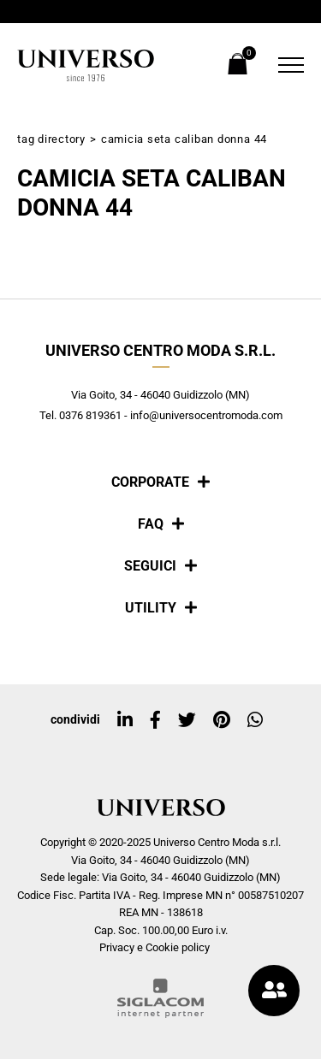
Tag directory (51, 139)
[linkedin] (125, 720)
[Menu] (287, 65)
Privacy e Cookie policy (154, 947)
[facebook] (155, 720)
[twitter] (187, 720)
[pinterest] (221, 720)
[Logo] (85, 65)
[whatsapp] (255, 720)
